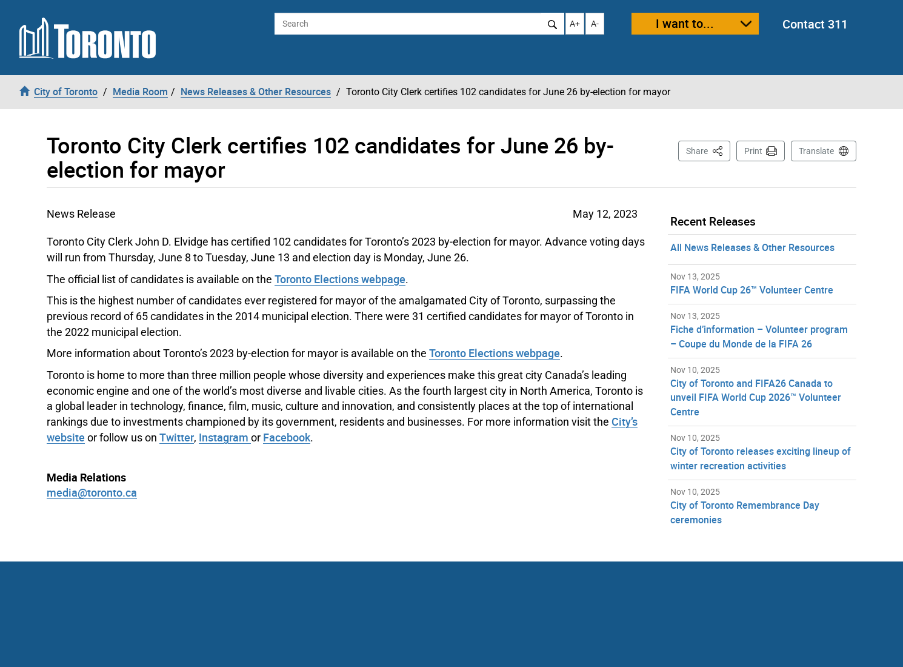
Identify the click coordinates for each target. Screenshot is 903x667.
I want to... (685, 23)
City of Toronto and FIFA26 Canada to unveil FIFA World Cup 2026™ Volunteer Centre (755, 398)
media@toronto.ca (92, 492)
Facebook (286, 437)
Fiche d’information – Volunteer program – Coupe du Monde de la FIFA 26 (759, 336)
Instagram (225, 437)
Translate (816, 151)
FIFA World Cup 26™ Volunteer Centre (751, 290)
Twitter (176, 437)
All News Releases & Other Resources (752, 247)
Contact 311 (815, 24)
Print (753, 151)
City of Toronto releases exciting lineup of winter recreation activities (760, 458)
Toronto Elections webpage (340, 279)
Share (708, 150)
